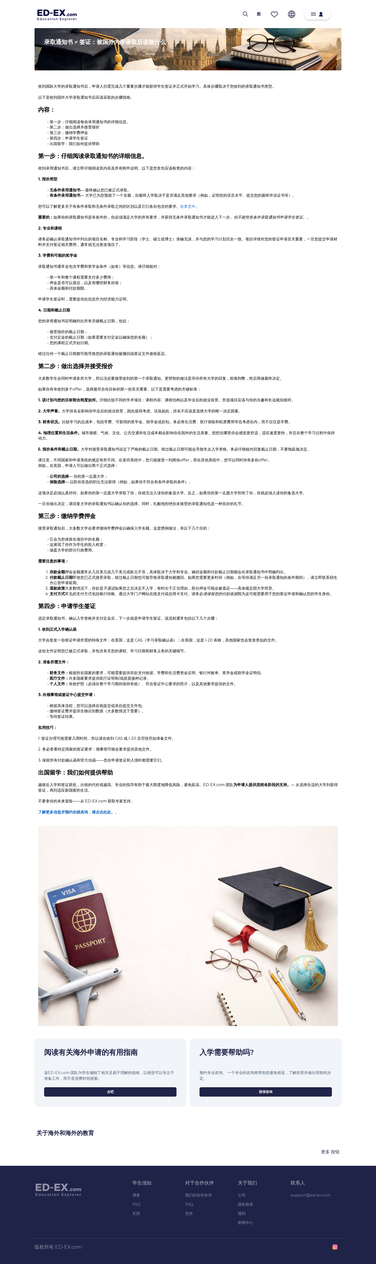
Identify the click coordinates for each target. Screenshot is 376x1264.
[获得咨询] (266, 1092)
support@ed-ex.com (310, 1195)
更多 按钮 (330, 1151)
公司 (242, 1195)
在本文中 (187, 206)
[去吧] (110, 1092)
